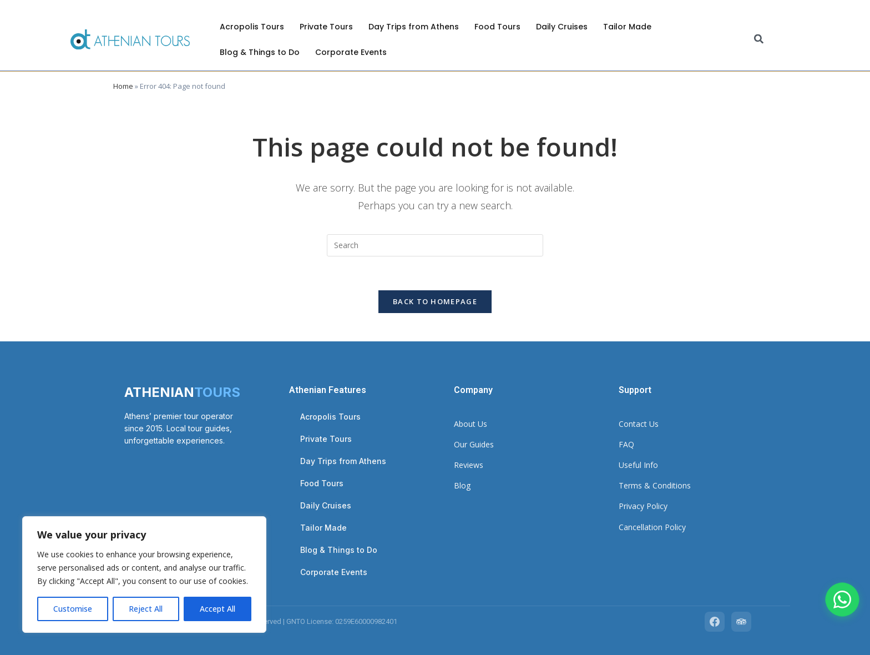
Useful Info (638, 465)
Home (123, 86)
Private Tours (326, 26)
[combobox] (804, 39)
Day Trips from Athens (413, 26)
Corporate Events (351, 52)
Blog (462, 485)
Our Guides (474, 444)
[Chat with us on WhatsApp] (842, 599)
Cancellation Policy (652, 527)
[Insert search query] (435, 245)
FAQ (626, 444)
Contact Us (639, 424)
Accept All (217, 608)
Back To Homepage (435, 301)
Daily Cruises (562, 26)
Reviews (468, 465)
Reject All (146, 608)
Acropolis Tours (252, 26)
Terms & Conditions (655, 485)
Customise (72, 608)
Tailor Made (627, 26)
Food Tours (497, 26)
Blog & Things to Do (260, 52)
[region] (144, 574)
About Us (470, 424)
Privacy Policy (643, 506)
